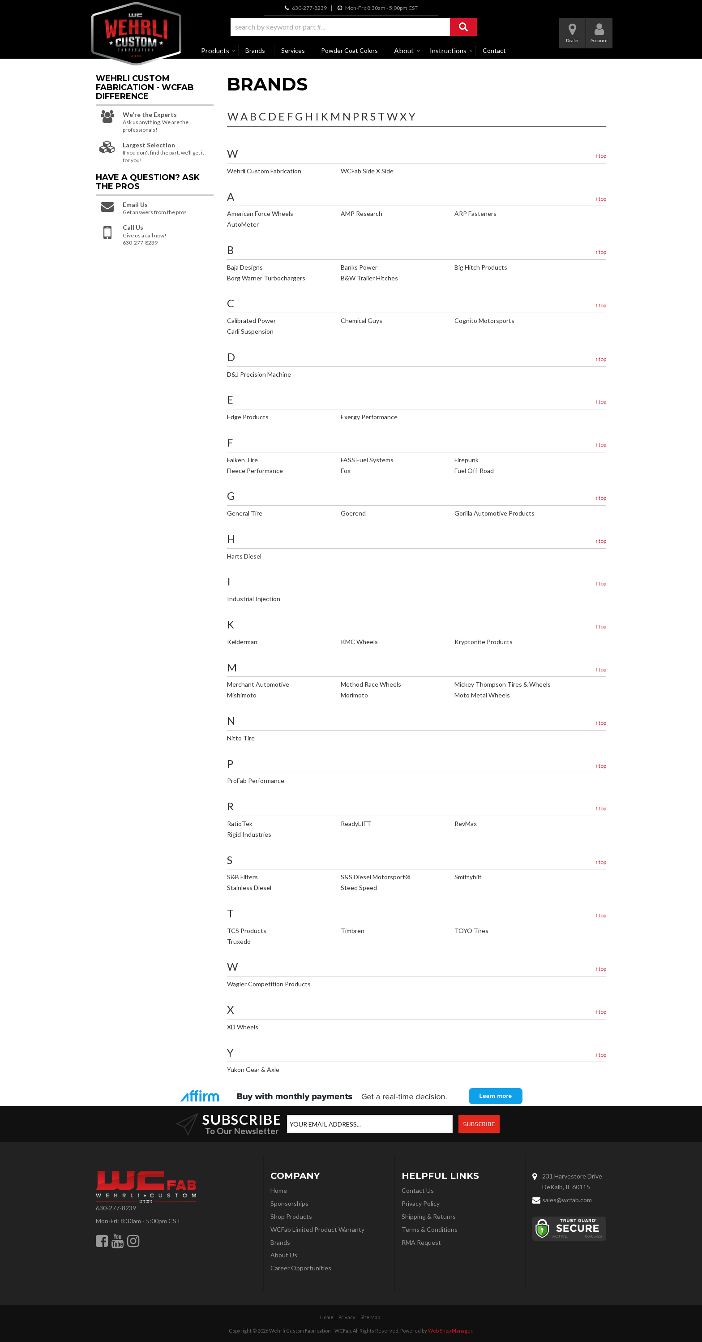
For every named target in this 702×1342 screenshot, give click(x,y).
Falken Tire (242, 460)
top (600, 155)
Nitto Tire (241, 738)
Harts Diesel (244, 556)
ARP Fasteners (475, 213)
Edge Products (248, 417)
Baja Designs (245, 267)
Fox (346, 470)
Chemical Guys (361, 320)
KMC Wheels (359, 641)
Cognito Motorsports (484, 320)
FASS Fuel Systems (367, 460)
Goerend (353, 513)
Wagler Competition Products (269, 984)
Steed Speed (359, 887)
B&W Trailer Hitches (369, 278)
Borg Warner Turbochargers (266, 278)
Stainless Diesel (249, 887)
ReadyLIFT (356, 823)
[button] (354, 27)
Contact (494, 50)
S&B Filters (242, 877)
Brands (255, 50)
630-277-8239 (116, 1208)
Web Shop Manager (450, 1330)
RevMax (465, 823)
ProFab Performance (255, 780)
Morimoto (354, 695)
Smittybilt (468, 877)
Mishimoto (242, 695)
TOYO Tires (471, 930)
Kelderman (242, 641)
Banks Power (359, 267)
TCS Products (246, 930)
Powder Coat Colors (349, 50)
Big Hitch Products (480, 267)
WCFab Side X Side (367, 171)
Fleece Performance (255, 470)
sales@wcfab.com (567, 1200)
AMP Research (361, 213)
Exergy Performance (369, 417)
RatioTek (240, 823)
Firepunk (466, 460)
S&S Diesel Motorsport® (376, 877)
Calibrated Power (251, 320)
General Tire (244, 513)
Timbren (352, 930)
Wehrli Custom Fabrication (264, 171)
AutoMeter (243, 224)
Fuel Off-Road (474, 470)
